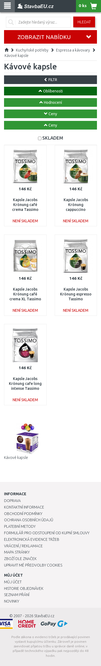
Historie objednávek (23, 588)
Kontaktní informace (24, 507)
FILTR (50, 80)
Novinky (11, 601)
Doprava (12, 500)
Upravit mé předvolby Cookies (33, 565)
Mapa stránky (17, 552)
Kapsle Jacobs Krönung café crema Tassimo (25, 205)
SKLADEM (52, 137)
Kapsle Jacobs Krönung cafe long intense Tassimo (25, 384)
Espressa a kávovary (73, 50)
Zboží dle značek (20, 558)
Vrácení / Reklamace (23, 546)
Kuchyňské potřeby (32, 50)
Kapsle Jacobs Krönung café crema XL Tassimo (25, 294)
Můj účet (13, 582)
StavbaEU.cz (44, 616)
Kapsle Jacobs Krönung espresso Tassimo (76, 294)
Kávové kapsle (17, 55)
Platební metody (20, 526)
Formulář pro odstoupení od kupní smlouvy (46, 533)
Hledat (84, 22)
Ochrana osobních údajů (28, 520)
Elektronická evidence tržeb (31, 539)
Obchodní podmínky (23, 513)
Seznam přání (16, 595)
